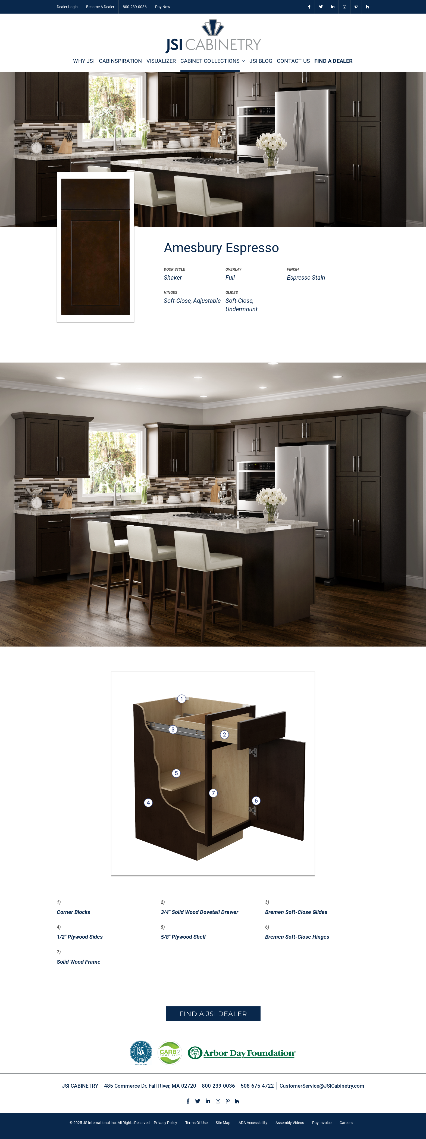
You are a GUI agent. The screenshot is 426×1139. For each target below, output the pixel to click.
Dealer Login (67, 7)
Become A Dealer (100, 7)
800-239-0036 (135, 7)
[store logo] (213, 36)
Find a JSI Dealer (213, 1014)
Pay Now (162, 7)
